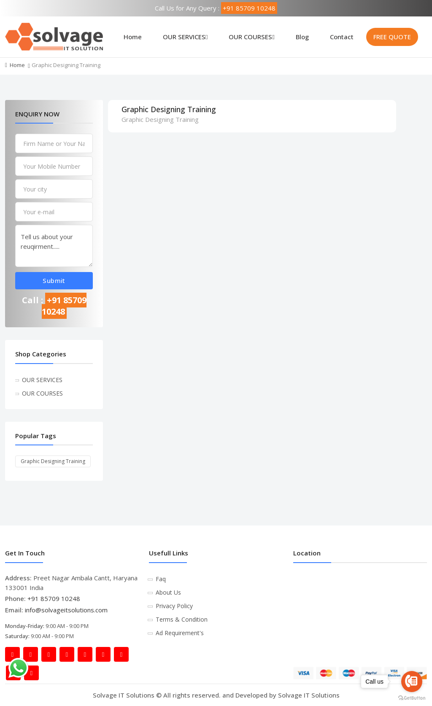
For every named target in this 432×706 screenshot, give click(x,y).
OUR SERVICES (185, 36)
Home (133, 36)
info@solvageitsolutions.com (66, 610)
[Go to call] (411, 681)
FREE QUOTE (392, 36)
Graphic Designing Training (53, 461)
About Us (168, 592)
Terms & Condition (182, 619)
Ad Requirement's (180, 633)
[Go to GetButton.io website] (411, 697)
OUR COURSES (251, 36)
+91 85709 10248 (249, 8)
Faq (161, 579)
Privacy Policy (174, 606)
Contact (342, 36)
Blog (302, 36)
